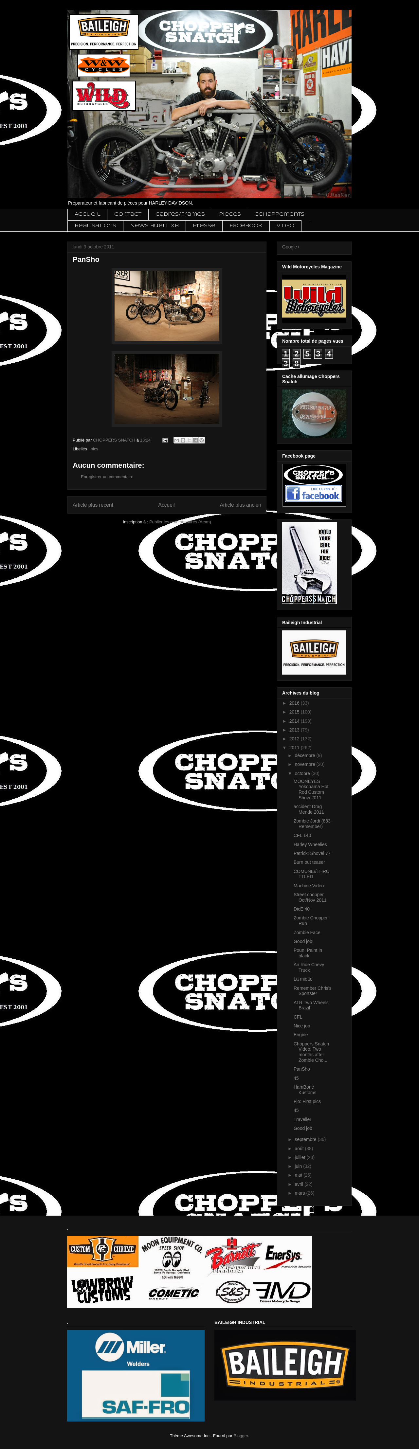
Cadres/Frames (180, 214)
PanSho (302, 1069)
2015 (295, 712)
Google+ (291, 246)
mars (300, 1193)
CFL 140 (302, 835)
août (300, 1148)
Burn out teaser (309, 862)
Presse (204, 226)
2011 (295, 747)
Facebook (246, 226)
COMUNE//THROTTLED (312, 874)
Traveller (302, 1119)
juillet (300, 1157)
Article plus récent (93, 505)
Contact (127, 214)
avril (299, 1184)
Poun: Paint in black (308, 953)
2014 (295, 721)
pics (94, 448)
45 (296, 1078)
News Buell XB (154, 226)
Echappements (279, 214)
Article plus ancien (240, 505)
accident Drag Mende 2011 (309, 809)
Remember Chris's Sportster (312, 991)
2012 (295, 738)
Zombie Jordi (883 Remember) (312, 823)
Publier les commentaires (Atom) (180, 521)
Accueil (87, 214)
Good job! (304, 941)
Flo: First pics (307, 1101)
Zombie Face (307, 932)
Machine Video (309, 885)
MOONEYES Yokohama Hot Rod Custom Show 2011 (311, 789)
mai (299, 1175)
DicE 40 (302, 909)
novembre (305, 764)
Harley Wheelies (310, 844)
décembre (305, 755)
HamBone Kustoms (305, 1089)
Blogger (241, 1435)
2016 (295, 703)
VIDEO (285, 226)
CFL (298, 1017)
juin (299, 1166)
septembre (306, 1139)
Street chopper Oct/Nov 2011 (310, 897)
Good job (303, 1128)
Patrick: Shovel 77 (312, 853)
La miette (303, 979)
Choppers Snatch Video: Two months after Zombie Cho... (311, 1052)
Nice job (302, 1025)
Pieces (230, 214)
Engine (301, 1034)
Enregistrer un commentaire (107, 476)
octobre (303, 773)
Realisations (95, 226)
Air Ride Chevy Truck (309, 967)
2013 (295, 730)
